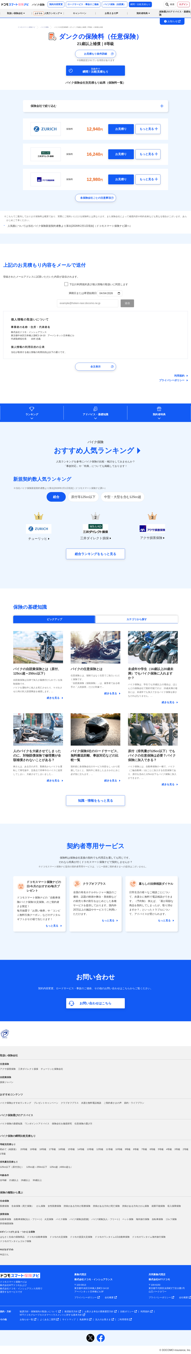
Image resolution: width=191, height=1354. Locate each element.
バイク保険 (61, 1219)
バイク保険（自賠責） (114, 4)
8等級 (136, 1149)
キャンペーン (79, 13)
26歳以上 (25, 1180)
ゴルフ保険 (171, 1219)
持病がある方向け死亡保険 (106, 1206)
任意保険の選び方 (83, 1123)
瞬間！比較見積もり (140, 4)
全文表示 (95, 366)
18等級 (42, 1149)
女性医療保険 (54, 1206)
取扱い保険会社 (9, 1055)
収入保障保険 (174, 1206)
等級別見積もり (8, 1144)
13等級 (90, 1149)
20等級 (23, 1149)
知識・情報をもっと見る (95, 800)
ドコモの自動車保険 (37, 1237)
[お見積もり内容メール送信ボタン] (127, 303)
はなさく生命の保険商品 (12, 1237)
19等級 (33, 1149)
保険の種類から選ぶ (11, 1192)
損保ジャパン (6, 1082)
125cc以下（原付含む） (12, 1167)
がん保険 (40, 1206)
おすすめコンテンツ (11, 1094)
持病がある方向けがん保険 (135, 1206)
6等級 (152, 1149)
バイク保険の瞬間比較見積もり (18, 1136)
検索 (170, 4)
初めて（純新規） (9, 1149)
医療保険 (4, 1206)
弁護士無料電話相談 (91, 1103)
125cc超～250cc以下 (36, 1167)
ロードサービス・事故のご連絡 (83, 4)
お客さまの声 (111, 13)
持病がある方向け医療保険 (77, 1206)
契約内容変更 (56, 4)
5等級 (161, 1149)
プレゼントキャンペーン (46, 1103)
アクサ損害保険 (8, 1069)
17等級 (52, 1149)
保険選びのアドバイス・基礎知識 (174, 13)
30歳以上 (37, 1180)
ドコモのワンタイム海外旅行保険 (149, 1237)
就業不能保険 (158, 1206)
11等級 (109, 1149)
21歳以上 (13, 1180)
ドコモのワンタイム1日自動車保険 (112, 1237)
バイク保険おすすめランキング (15, 1103)
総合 (56, 497)
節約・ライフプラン (134, 1103)
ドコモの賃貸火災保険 (81, 1237)
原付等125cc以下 (83, 497)
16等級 (61, 1149)
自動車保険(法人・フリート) (28, 1219)
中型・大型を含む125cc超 (122, 497)
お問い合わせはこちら (95, 1003)
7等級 (144, 1149)
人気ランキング (47, 13)
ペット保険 (127, 1219)
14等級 (80, 1149)
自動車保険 (5, 1219)
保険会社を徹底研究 (62, 1123)
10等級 (118, 1149)
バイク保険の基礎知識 (11, 1123)
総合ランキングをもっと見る (95, 554)
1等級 (3, 1153)
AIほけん (4, 1254)
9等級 (128, 1149)
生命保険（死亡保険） (22, 1206)
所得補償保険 (6, 1223)
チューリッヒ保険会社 (52, 1069)
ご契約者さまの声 (113, 1103)
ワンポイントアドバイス (37, 1123)
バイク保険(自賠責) (79, 1219)
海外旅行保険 (142, 1219)
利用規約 (179, 375)
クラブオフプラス (70, 1103)
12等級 (99, 1149)
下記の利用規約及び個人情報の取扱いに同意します (98, 284)
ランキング (31, 414)
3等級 (177, 1149)
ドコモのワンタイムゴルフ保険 (15, 1241)
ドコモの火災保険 (58, 1237)
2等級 (185, 1149)
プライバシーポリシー (171, 380)
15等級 (71, 1149)
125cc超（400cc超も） (61, 1167)
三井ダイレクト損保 (28, 1069)
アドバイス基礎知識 (95, 414)
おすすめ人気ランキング (94, 450)
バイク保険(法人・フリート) (106, 1219)
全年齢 (3, 1180)
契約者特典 (159, 414)
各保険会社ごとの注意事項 (95, 197)
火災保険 (48, 1219)
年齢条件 (4, 1175)
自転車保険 (157, 1219)
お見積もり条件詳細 (95, 53)
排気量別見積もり (9, 1162)
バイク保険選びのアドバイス (16, 1115)
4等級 (169, 1149)
